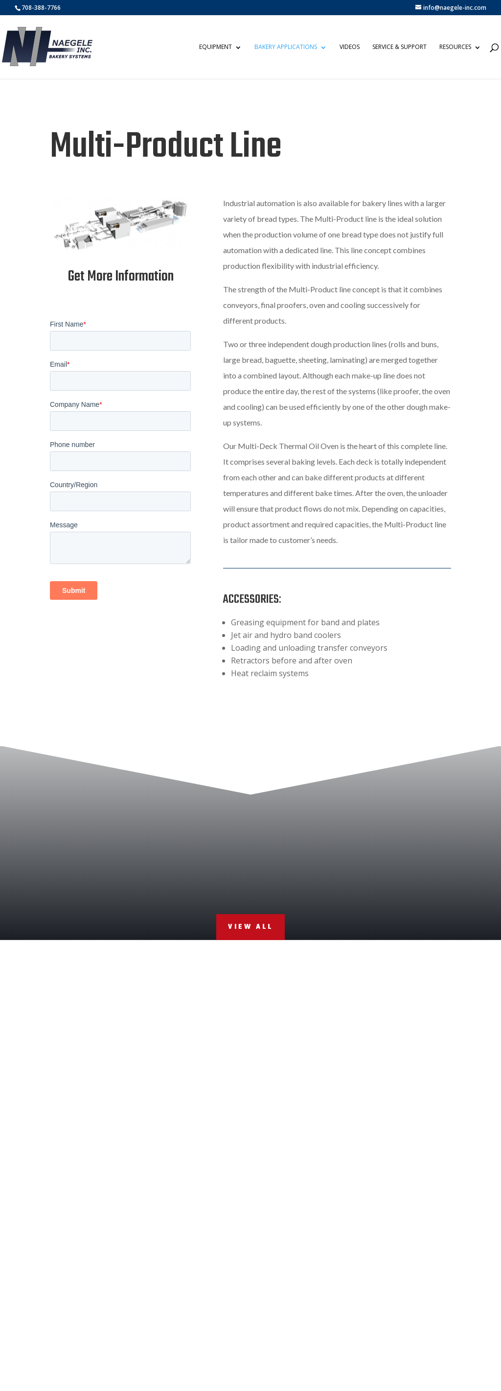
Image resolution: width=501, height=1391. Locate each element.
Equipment (216, 47)
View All (250, 927)
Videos (350, 47)
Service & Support (400, 47)
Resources (456, 47)
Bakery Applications (286, 47)
